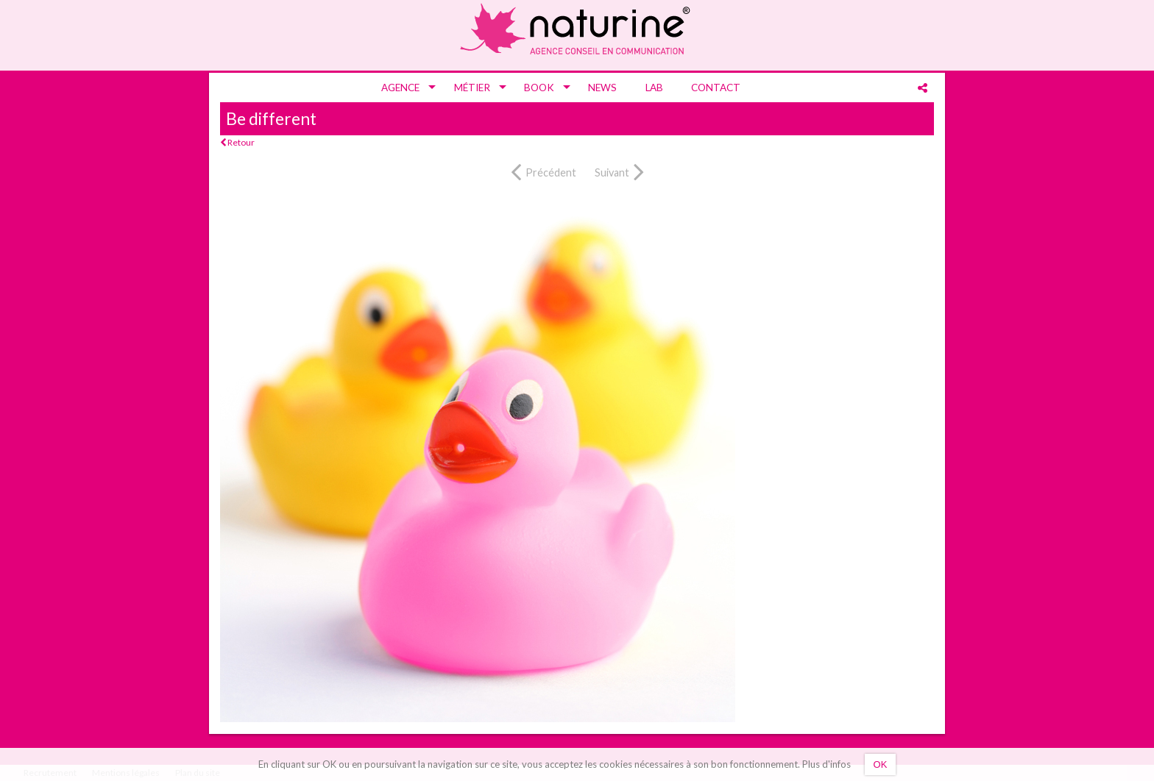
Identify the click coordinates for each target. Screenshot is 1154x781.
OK (881, 764)
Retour (237, 142)
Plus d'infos (826, 764)
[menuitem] (403, 87)
